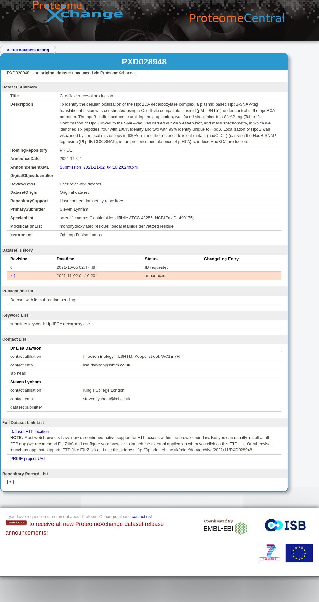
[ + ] (10, 481)
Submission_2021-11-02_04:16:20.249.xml (99, 167)
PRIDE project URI (27, 458)
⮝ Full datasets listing (28, 50)
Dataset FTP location (29, 431)
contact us (141, 516)
